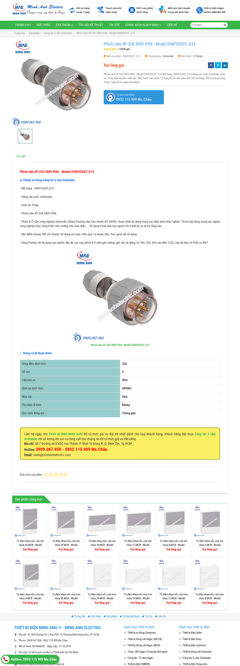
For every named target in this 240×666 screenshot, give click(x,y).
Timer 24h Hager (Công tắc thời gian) (147, 651)
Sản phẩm (63, 25)
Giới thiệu (43, 25)
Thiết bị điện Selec (192, 632)
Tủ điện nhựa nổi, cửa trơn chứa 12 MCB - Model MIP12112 (174, 566)
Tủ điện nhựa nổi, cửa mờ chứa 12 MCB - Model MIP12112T (138, 545)
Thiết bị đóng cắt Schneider (197, 651)
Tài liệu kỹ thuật (91, 25)
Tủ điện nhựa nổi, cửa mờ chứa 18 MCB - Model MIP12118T (102, 545)
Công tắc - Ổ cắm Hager (140, 658)
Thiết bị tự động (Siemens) (142, 632)
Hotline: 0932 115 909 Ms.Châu (29, 659)
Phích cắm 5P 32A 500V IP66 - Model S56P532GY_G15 (120, 345)
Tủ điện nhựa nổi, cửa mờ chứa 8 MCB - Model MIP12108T (173, 545)
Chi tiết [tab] (20, 156)
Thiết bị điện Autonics (194, 645)
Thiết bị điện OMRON (139, 664)
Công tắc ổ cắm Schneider (196, 658)
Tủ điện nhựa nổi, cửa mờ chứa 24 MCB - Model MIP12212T (66, 545)
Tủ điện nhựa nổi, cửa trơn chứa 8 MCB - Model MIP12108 (209, 566)
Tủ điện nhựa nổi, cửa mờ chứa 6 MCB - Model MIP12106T (209, 545)
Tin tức (114, 25)
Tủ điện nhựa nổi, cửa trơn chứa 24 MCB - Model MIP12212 (102, 598)
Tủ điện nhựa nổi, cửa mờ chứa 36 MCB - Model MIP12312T (30, 545)
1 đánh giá (123, 49)
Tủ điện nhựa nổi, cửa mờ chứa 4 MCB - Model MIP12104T (30, 598)
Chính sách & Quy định (141, 25)
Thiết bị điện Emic (191, 639)
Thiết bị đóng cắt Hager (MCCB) (145, 639)
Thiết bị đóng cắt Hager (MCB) (144, 645)
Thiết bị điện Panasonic (195, 664)
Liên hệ (172, 25)
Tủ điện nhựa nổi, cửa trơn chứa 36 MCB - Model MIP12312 (66, 598)
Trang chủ (23, 25)
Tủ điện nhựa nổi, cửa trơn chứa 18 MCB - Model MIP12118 (138, 566)
